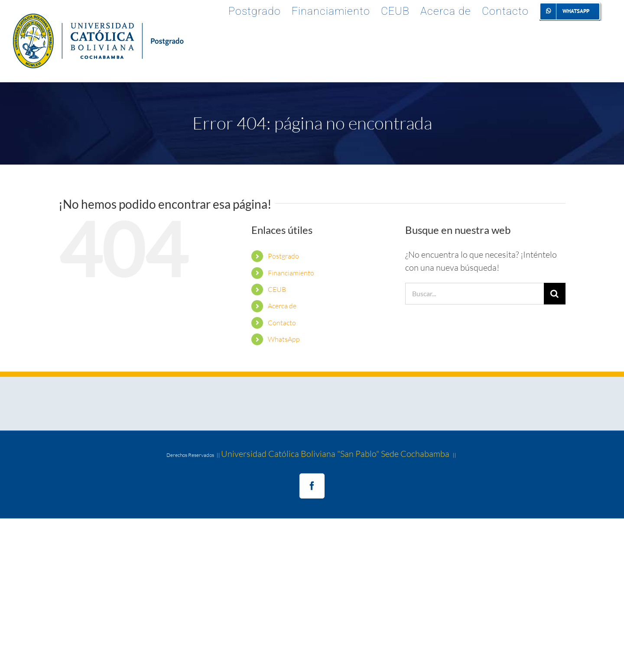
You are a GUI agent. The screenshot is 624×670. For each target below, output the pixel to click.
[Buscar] (555, 293)
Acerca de (282, 305)
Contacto (282, 322)
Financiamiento (291, 273)
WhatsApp (284, 339)
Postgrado (283, 256)
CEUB (277, 289)
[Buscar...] (474, 293)
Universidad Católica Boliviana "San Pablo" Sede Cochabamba (335, 453)
